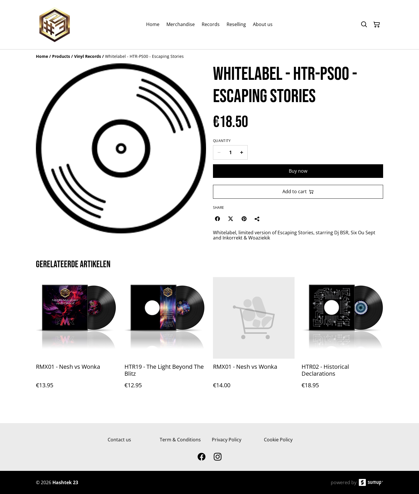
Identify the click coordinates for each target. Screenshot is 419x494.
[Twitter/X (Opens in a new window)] (230, 218)
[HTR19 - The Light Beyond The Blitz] (165, 338)
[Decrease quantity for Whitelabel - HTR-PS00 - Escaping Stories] (219, 152)
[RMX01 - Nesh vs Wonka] (76, 338)
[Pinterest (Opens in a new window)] (244, 218)
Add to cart (298, 191)
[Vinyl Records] (87, 56)
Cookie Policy (278, 439)
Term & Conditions (180, 439)
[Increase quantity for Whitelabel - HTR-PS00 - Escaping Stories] (242, 152)
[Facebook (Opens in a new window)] (217, 218)
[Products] (61, 56)
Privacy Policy (226, 439)
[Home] (42, 56)
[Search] (364, 24)
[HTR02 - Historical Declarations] (342, 338)
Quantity (222, 141)
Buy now (298, 171)
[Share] (257, 218)
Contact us (119, 439)
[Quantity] (230, 152)
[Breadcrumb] (209, 56)
